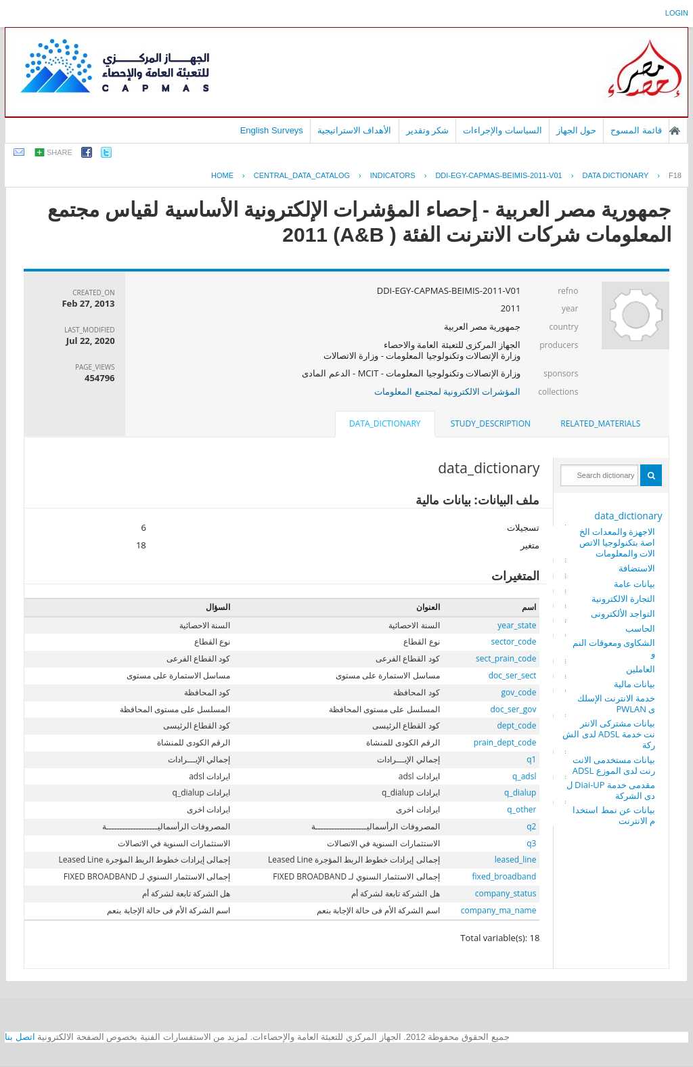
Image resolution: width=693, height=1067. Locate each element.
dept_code (516, 725)
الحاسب (640, 628)
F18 (675, 175)
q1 (531, 759)
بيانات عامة (634, 583)
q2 (531, 826)
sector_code (514, 641)
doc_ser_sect (513, 675)
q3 (531, 843)
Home (222, 175)
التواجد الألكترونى (623, 613)
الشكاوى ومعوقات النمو (614, 648)
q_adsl (524, 776)
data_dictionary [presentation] (384, 423)
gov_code (518, 692)
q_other (521, 809)
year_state (516, 625)
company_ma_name (499, 910)
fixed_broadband (504, 876)
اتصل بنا (20, 1037)
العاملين (640, 668)
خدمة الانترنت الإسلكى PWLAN (616, 703)
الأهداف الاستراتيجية (354, 130)
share (59, 152)
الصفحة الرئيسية (674, 130)
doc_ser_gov (514, 709)
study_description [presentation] (491, 423)
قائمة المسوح (636, 130)
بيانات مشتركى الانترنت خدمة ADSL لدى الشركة (608, 734)
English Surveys (271, 130)
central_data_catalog (302, 175)
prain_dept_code (505, 742)
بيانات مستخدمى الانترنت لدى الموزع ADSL (614, 765)
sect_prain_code (506, 658)
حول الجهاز (576, 130)
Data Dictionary (615, 175)
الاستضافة (637, 568)
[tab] (600, 424)
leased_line (516, 859)
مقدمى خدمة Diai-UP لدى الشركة (611, 790)
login (676, 13)
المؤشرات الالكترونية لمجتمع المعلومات (447, 391)
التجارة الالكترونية (623, 598)
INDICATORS (393, 175)
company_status (506, 893)
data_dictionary (628, 515)
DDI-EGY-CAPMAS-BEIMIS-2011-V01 (498, 175)
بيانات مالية (634, 683)
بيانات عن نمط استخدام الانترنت (614, 815)
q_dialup (520, 792)
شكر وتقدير (427, 130)
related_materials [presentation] (600, 423)
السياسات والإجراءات (502, 130)
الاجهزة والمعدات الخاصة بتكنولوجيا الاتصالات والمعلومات (617, 542)
